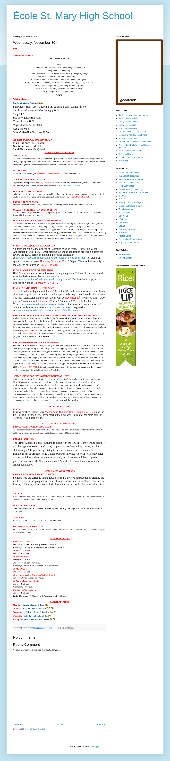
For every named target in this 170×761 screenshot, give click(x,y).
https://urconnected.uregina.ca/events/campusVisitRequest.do (48, 310)
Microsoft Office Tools (128, 138)
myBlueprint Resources (129, 176)
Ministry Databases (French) (131, 206)
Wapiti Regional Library (129, 242)
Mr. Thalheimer (125, 258)
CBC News (123, 223)
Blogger (96, 746)
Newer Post (19, 724)
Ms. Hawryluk (124, 254)
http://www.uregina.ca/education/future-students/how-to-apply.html (51, 257)
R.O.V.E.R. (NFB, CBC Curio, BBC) (134, 192)
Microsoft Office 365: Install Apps (133, 135)
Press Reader (124, 213)
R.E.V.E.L (123, 196)
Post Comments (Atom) (35, 729)
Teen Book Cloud (126, 209)
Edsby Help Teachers (128, 128)
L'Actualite (123, 219)
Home (60, 724)
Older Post (100, 724)
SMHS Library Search (128, 118)
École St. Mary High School (72, 15)
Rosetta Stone (125, 236)
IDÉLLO (122, 199)
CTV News (123, 216)
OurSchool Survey (126, 154)
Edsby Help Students (128, 122)
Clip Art (122, 226)
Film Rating (123, 160)
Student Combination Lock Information (135, 142)
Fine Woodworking (127, 229)
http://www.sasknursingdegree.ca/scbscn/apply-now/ (43, 279)
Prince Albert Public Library (130, 239)
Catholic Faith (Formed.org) (131, 189)
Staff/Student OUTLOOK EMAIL (132, 132)
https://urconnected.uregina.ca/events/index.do (43, 304)
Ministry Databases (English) (131, 202)
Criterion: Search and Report (131, 157)
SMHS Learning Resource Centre (133, 115)
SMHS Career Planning (129, 173)
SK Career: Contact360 (129, 183)
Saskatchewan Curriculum (130, 151)
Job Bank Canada (126, 186)
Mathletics (123, 232)
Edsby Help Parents (127, 125)
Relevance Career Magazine (131, 179)
